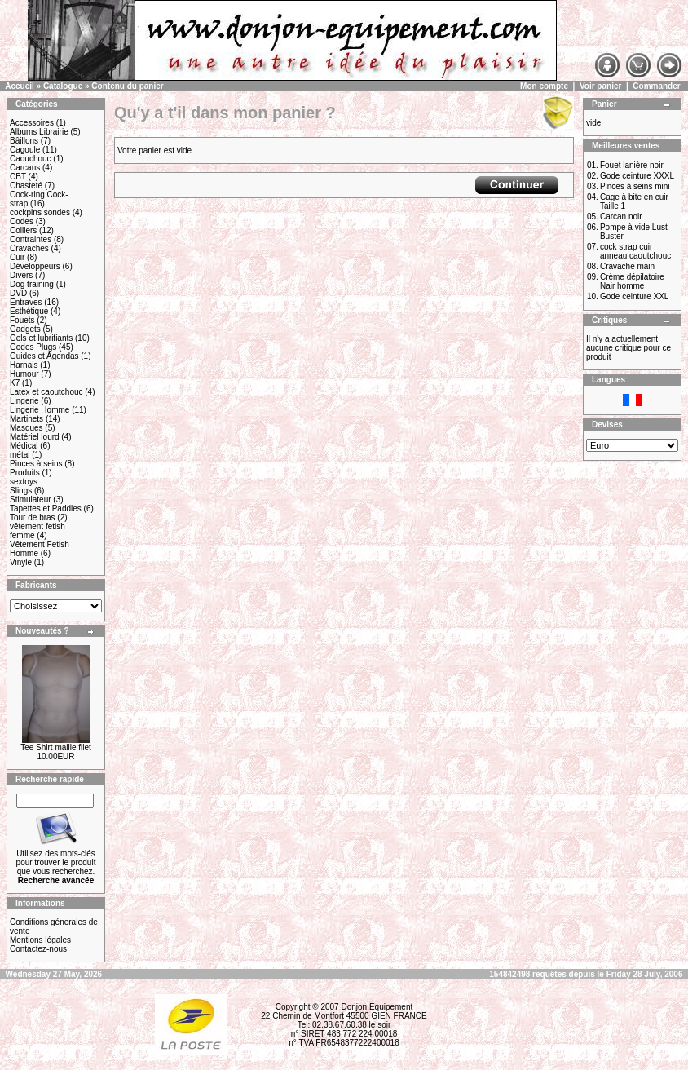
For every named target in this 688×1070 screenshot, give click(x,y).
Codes (21, 221)
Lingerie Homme (39, 409)
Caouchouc (30, 158)
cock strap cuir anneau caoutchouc (635, 251)
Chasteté (26, 185)
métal (19, 454)
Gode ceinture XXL (634, 296)
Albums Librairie (39, 131)
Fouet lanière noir (632, 165)
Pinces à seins (36, 463)
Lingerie (24, 400)
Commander (656, 86)
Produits (25, 472)
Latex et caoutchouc (46, 391)
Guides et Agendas (44, 356)
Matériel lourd (35, 436)
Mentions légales (40, 939)
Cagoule (25, 149)
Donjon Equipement (376, 1006)
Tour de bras (32, 517)
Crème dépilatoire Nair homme (632, 281)
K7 (15, 382)
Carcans (25, 167)
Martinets (26, 418)
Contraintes (30, 239)
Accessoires (32, 122)
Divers (21, 275)
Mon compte (544, 86)
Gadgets (25, 329)
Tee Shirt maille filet (55, 747)
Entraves (26, 302)
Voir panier (601, 86)
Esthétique (29, 311)
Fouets (22, 320)
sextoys (23, 481)
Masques (26, 427)
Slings (21, 490)
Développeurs (35, 266)
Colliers (23, 230)
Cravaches (29, 248)
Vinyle (21, 562)
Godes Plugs (33, 347)
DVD (18, 293)
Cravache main (627, 266)
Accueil (19, 86)
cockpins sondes (40, 212)
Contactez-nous (38, 948)
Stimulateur (30, 499)
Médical (23, 445)
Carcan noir (621, 216)
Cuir (17, 257)
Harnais (23, 364)
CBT (18, 176)
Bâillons (24, 140)
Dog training (32, 284)
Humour (24, 373)
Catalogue (62, 86)
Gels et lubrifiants (41, 338)
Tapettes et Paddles (46, 508)
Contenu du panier (127, 86)
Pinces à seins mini (635, 186)
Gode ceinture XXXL (637, 175)
